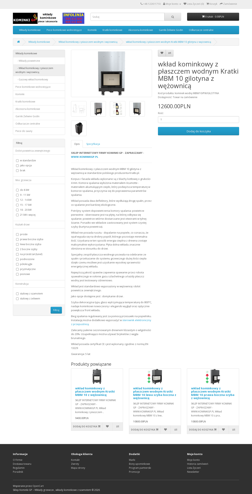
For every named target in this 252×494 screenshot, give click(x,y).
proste (22, 234)
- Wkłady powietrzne (27, 60)
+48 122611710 (152, 4)
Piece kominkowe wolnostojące (64, 30)
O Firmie (17, 460)
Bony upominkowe (139, 464)
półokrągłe (24, 264)
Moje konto (193, 460)
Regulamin (19, 468)
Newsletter (193, 472)
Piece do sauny (23, 131)
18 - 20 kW (24, 209)
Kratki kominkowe (112, 30)
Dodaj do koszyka (199, 131)
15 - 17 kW (24, 205)
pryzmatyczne (26, 269)
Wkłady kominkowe (30, 30)
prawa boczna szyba (29, 239)
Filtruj (56, 310)
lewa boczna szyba (28, 244)
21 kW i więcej (26, 214)
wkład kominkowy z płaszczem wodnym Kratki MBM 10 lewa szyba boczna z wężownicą (154, 393)
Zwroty (75, 464)
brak (20, 170)
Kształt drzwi (22, 224)
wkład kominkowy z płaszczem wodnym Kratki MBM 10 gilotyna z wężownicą (168, 42)
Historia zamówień (197, 464)
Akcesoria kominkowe (140, 30)
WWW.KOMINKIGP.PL (84, 157)
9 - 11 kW (23, 195)
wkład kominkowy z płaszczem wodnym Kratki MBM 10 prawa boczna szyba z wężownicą (212, 393)
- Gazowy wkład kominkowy (31, 79)
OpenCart (38, 486)
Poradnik (18, 472)
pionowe (23, 274)
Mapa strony (78, 468)
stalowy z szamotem (29, 293)
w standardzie (26, 160)
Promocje (134, 472)
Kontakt (75, 460)
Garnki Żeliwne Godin (171, 30)
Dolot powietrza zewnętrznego (32, 150)
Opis (77, 144)
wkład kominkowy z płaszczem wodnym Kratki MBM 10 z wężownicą (95, 391)
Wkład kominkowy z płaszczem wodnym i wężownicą (88, 42)
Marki (132, 460)
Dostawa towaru (22, 464)
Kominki (92, 30)
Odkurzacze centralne (201, 30)
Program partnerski (140, 468)
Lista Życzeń (194, 468)
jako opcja (24, 165)
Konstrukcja (22, 283)
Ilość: (161, 113)
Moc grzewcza (23, 180)
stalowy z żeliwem (28, 298)
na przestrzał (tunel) (29, 254)
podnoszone (25, 259)
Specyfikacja (93, 144)
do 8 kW (22, 190)
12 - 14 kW (24, 200)
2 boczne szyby (26, 249)
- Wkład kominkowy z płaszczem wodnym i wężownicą (34, 70)
